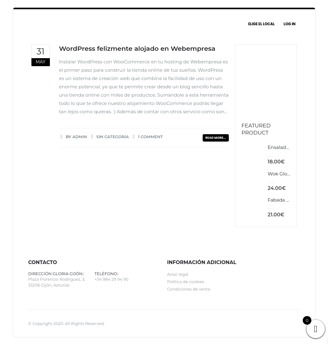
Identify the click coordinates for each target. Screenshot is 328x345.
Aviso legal (177, 274)
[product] (252, 154)
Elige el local (261, 23)
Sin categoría (112, 136)
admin (79, 136)
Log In (290, 23)
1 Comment (150, 136)
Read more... (215, 137)
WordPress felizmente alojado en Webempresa (137, 48)
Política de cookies (185, 282)
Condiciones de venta (188, 289)
